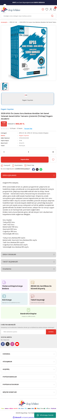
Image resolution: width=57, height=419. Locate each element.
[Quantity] (28, 152)
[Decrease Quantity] (4, 152)
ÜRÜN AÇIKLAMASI (9, 175)
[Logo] (10, 9)
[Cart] (54, 9)
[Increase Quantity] (53, 152)
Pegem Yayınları (7, 109)
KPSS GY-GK (22, 133)
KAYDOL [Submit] (51, 332)
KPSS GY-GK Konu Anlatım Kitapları (37, 133)
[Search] (28, 15)
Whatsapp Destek (45, 415)
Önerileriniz (7, 269)
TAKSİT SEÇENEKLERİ (10, 262)
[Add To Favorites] (53, 160)
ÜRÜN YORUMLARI (9, 254)
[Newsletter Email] (28, 331)
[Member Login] (50, 9)
